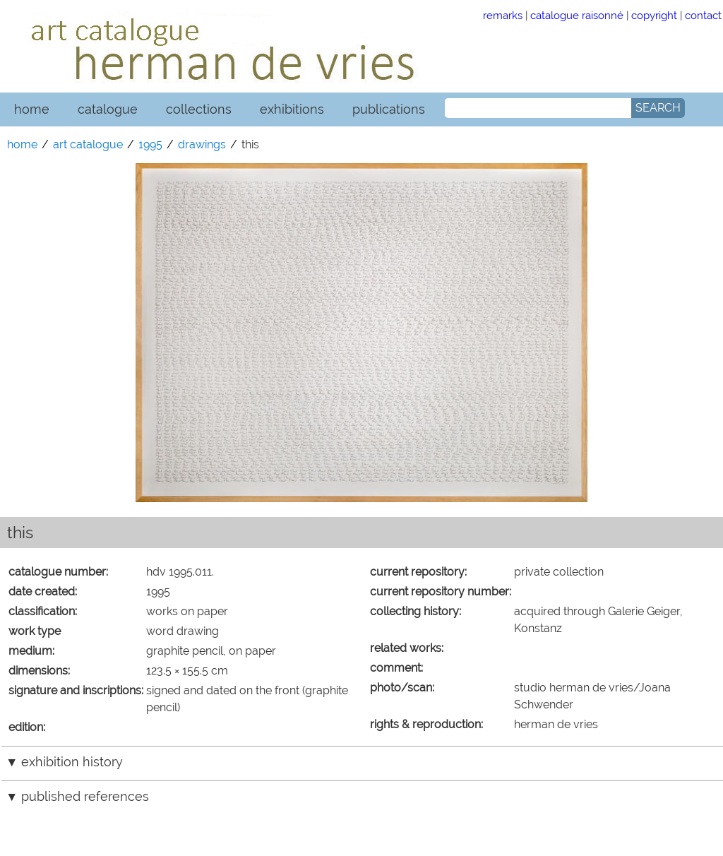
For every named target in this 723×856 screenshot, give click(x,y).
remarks (502, 15)
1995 (150, 144)
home (31, 109)
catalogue (108, 109)
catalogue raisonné (576, 15)
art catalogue (88, 144)
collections (199, 109)
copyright (654, 15)
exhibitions (292, 109)
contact (703, 15)
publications (388, 109)
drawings (202, 144)
